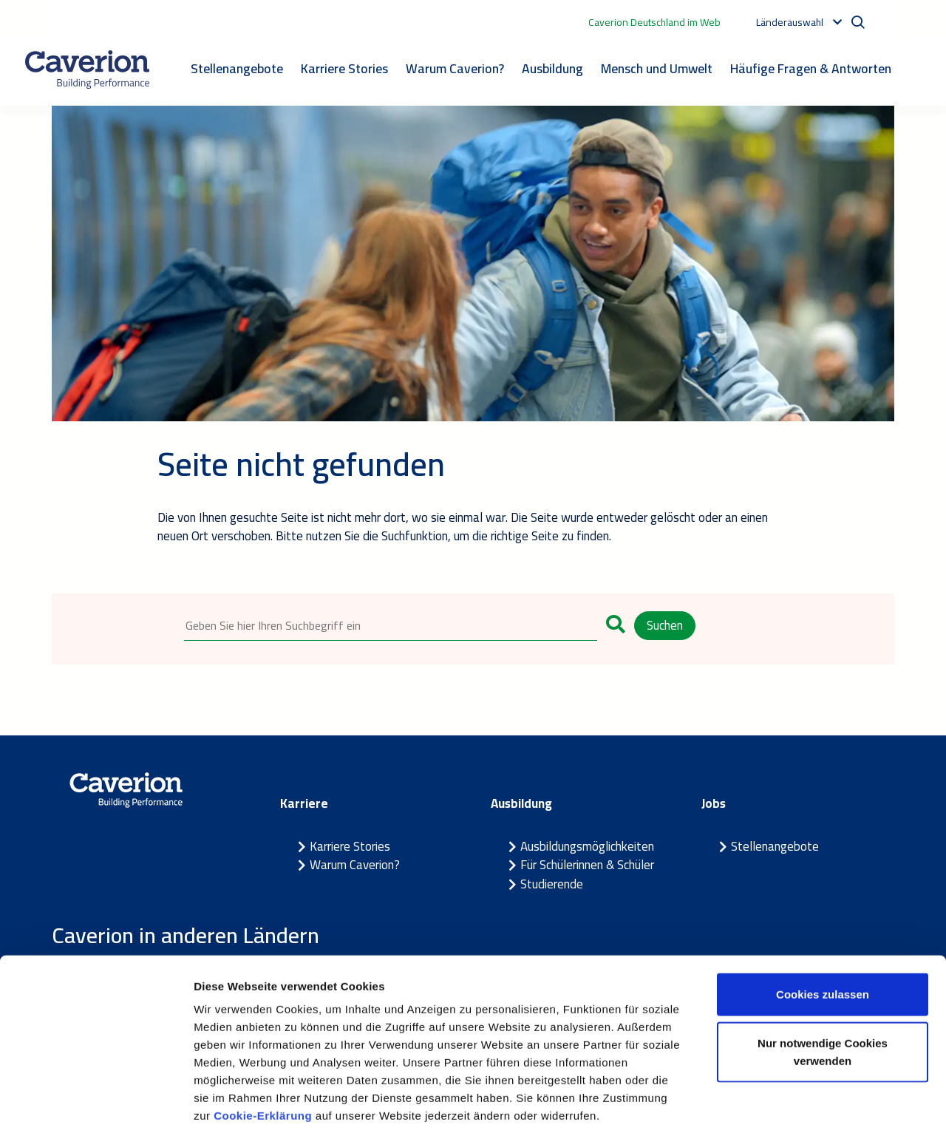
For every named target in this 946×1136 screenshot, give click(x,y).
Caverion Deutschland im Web (654, 22)
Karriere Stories (344, 68)
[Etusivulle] (87, 69)
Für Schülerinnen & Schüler (587, 865)
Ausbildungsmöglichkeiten (587, 847)
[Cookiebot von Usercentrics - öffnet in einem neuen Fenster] (95, 1107)
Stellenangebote (237, 68)
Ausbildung (552, 68)
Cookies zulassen (822, 925)
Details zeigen (786, 1107)
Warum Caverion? (455, 68)
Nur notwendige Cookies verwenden (823, 983)
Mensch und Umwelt (656, 68)
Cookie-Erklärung (265, 1047)
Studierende (551, 885)
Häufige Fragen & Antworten (810, 68)
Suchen (665, 625)
